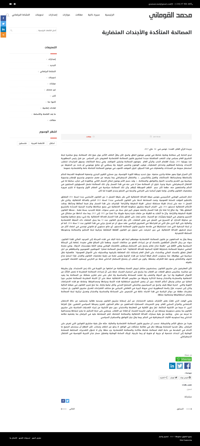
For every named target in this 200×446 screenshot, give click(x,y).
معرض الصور (36, 437)
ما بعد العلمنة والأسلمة (44, 114)
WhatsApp (186, 359)
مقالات (79, 15)
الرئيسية (109, 15)
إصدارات (53, 15)
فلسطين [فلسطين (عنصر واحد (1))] (23, 143)
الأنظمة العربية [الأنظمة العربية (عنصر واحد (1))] (38, 143)
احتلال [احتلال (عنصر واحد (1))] (52, 143)
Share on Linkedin (172, 366)
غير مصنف (51, 90)
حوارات (66, 15)
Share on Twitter (180, 366)
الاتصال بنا (13, 437)
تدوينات (39, 15)
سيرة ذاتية (94, 15)
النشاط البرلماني (21, 15)
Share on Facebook (187, 366)
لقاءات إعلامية (49, 108)
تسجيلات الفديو (24, 437)
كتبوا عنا (52, 102)
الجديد (53, 65)
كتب (54, 96)
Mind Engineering (186, 440)
